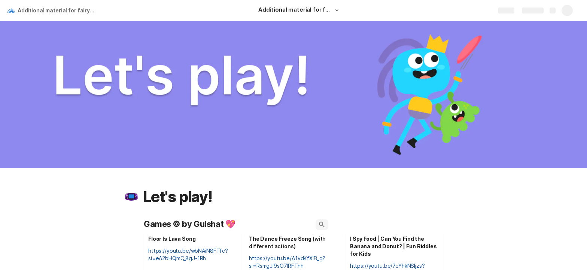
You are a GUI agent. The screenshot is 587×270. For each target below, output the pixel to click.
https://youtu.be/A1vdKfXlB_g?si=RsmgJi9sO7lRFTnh (287, 262)
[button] (337, 10)
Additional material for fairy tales (57, 10)
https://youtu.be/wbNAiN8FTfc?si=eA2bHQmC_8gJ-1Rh (188, 254)
